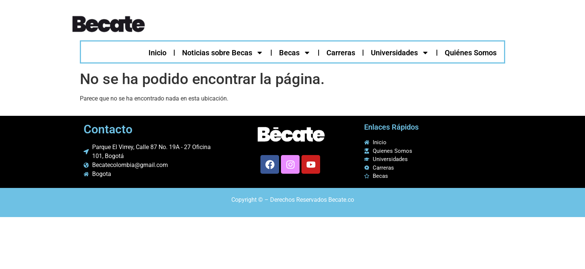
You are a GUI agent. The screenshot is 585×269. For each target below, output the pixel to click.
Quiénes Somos (471, 52)
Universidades (400, 52)
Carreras (340, 52)
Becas (295, 52)
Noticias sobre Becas (222, 52)
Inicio (157, 52)
